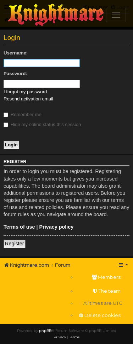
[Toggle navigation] (116, 15)
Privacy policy (56, 227)
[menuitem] (99, 277)
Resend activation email (28, 98)
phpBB (45, 330)
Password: (15, 73)
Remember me (22, 114)
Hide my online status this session (42, 124)
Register (14, 243)
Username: (16, 53)
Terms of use (19, 227)
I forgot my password (25, 91)
